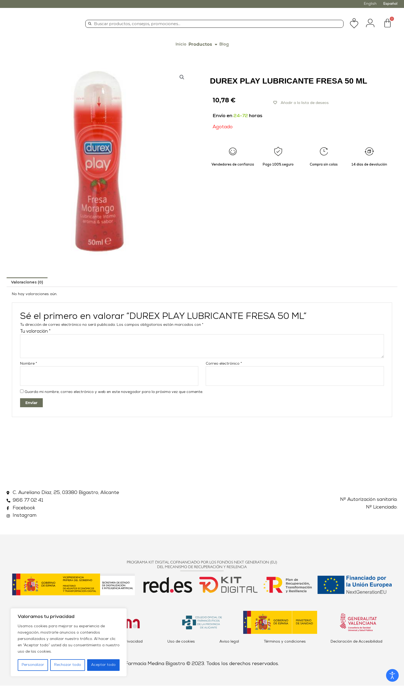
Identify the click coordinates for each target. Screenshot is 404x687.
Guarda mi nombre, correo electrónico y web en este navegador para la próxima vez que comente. (114, 393)
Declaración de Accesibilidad (356, 643)
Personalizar (33, 665)
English (370, 4)
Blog (224, 44)
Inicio (181, 44)
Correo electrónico (224, 364)
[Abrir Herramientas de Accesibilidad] (392, 675)
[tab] (27, 282)
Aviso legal (229, 643)
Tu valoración (35, 331)
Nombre (28, 364)
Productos (203, 44)
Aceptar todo (103, 665)
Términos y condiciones (285, 643)
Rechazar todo (67, 665)
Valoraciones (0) (27, 282)
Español (390, 4)
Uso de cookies (181, 643)
